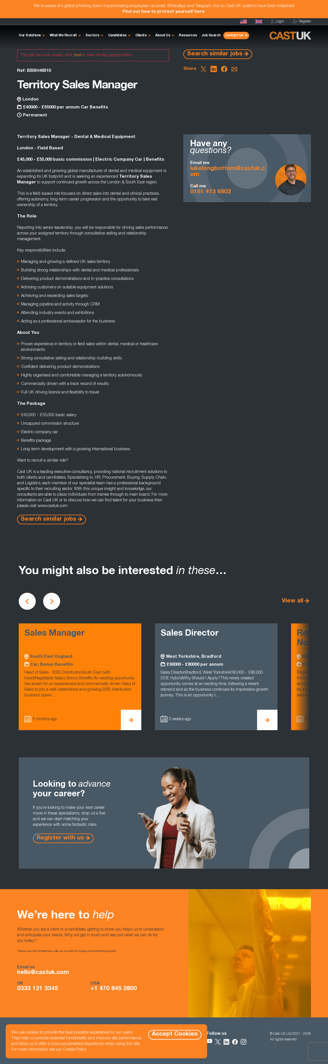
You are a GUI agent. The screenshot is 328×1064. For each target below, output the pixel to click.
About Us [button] (162, 35)
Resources (188, 35)
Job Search (210, 35)
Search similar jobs (215, 54)
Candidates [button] (117, 35)
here (77, 55)
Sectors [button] (92, 35)
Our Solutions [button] (30, 35)
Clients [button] (141, 35)
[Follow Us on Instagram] (243, 1042)
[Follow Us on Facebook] (235, 1042)
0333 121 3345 (37, 989)
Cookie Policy (75, 1050)
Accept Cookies (175, 1034)
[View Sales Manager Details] (131, 720)
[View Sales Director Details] (267, 720)
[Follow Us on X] (218, 1042)
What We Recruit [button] (63, 35)
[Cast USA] (243, 22)
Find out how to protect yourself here (164, 12)
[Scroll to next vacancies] (51, 601)
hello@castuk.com (43, 973)
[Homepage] (258, 22)
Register (302, 22)
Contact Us (234, 35)
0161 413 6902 (210, 192)
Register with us (60, 838)
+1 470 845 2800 (114, 989)
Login (277, 22)
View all (292, 601)
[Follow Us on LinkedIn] (226, 1042)
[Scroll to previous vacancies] (27, 601)
